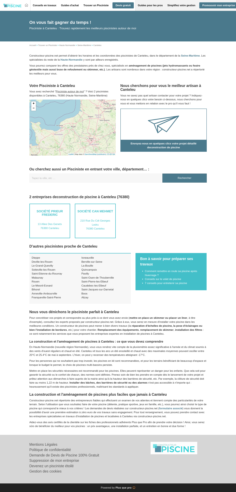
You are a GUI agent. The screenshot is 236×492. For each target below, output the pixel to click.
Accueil (32, 45)
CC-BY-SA (111, 154)
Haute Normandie (67, 45)
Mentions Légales (43, 444)
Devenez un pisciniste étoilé (51, 466)
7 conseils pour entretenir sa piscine (166, 283)
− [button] (34, 108)
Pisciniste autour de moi (70, 91)
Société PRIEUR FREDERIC (50, 213)
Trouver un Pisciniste (47, 45)
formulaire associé (170, 408)
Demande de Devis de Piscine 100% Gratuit (64, 455)
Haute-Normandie (72, 59)
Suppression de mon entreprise (54, 461)
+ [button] (34, 103)
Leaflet (71, 154)
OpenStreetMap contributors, (95, 154)
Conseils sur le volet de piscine (163, 279)
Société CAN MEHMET (95, 211)
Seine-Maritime (84, 45)
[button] (44, 5)
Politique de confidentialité (50, 450)
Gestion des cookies (45, 471)
